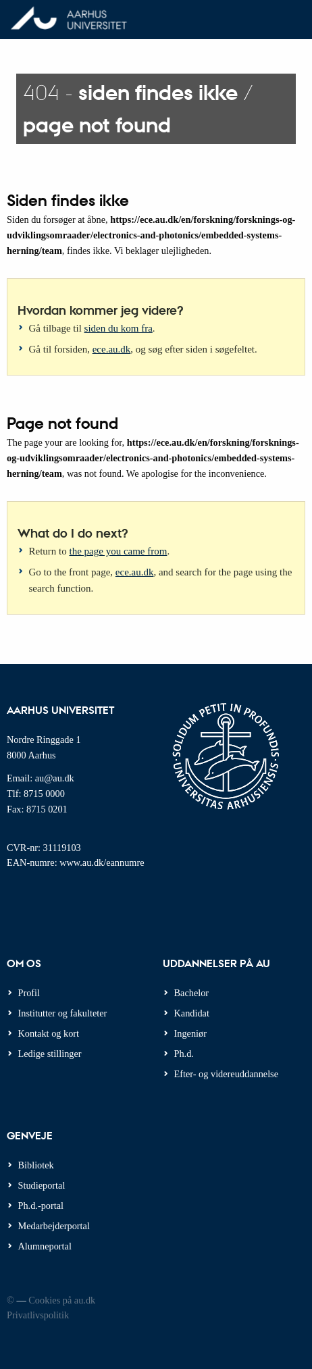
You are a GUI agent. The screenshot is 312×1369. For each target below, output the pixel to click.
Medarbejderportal (54, 1225)
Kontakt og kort (49, 1033)
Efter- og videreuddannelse (226, 1073)
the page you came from (118, 551)
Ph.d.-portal (41, 1205)
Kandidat (191, 1013)
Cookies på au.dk (61, 1300)
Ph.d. (184, 1053)
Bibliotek (36, 1165)
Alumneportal (45, 1246)
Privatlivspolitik (38, 1315)
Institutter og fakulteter (62, 1013)
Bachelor (191, 992)
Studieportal (42, 1185)
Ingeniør (190, 1033)
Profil (29, 992)
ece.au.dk (112, 349)
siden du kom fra (118, 328)
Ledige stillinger (50, 1053)
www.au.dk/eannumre (101, 862)
